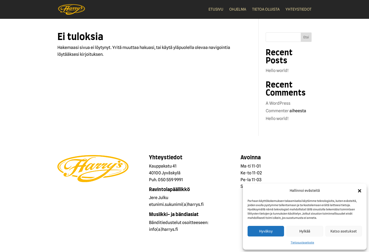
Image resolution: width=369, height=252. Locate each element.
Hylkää (304, 231)
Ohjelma (237, 10)
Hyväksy (266, 231)
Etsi (306, 37)
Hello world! (277, 70)
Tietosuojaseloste (302, 242)
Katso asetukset (343, 231)
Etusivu (216, 10)
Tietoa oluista (266, 10)
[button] (359, 190)
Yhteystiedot (298, 10)
